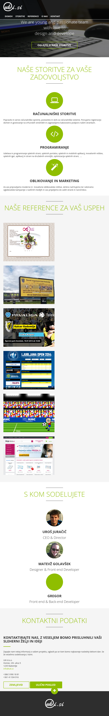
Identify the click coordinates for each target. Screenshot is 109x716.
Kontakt (55, 16)
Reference (33, 16)
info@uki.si (8, 668)
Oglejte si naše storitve (54, 45)
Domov (9, 16)
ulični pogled (46, 684)
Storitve (20, 16)
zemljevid (16, 684)
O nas (45, 16)
